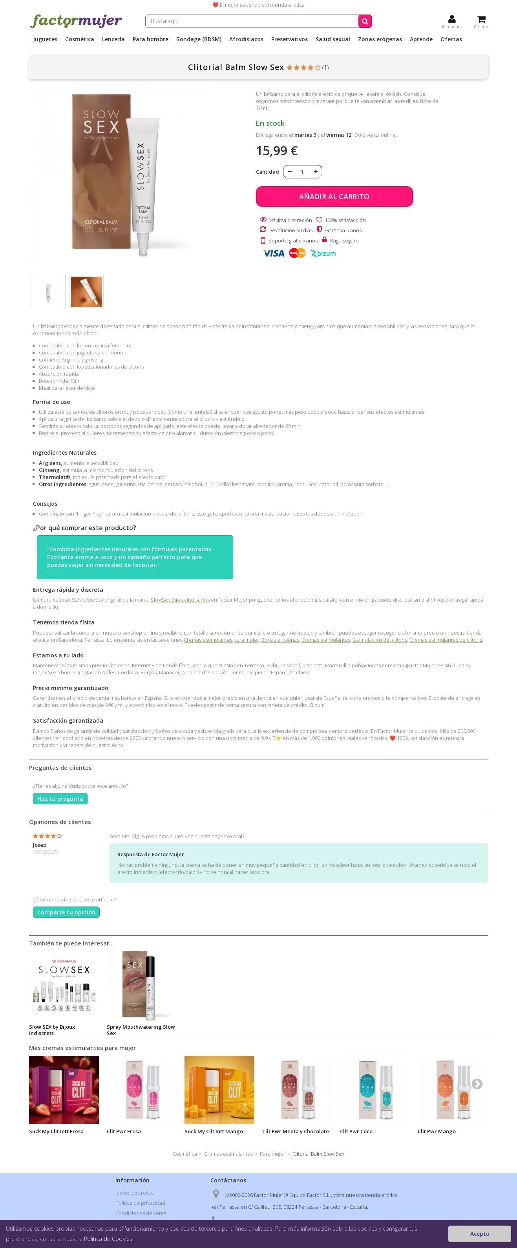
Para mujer (272, 1153)
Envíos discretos (134, 1192)
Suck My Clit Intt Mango (214, 1131)
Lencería (113, 39)
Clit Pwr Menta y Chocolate (295, 1131)
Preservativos (289, 39)
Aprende (421, 39)
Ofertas (451, 39)
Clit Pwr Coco (356, 1131)
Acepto (480, 1233)
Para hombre (150, 39)
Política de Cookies (108, 1238)
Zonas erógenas (380, 39)
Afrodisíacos (246, 39)
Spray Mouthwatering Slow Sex (219, 1030)
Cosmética (79, 39)
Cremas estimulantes (325, 639)
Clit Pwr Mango (437, 1131)
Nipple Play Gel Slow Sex (60, 1026)
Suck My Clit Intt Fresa (56, 1131)
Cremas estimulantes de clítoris (445, 639)
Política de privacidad (140, 1202)
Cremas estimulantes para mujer (221, 639)
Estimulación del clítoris (380, 639)
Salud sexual (333, 39)
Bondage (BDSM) (198, 39)
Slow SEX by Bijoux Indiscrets (130, 1030)
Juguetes (45, 39)
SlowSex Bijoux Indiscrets (180, 599)
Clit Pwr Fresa (124, 1131)
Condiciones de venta (140, 1213)
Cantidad (267, 171)
